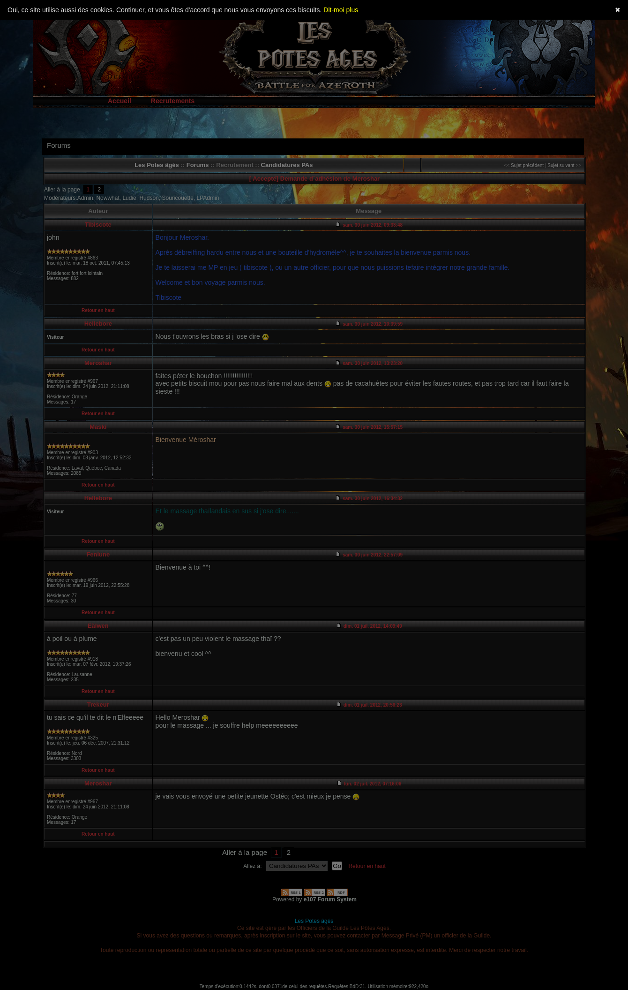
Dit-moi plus (340, 10)
